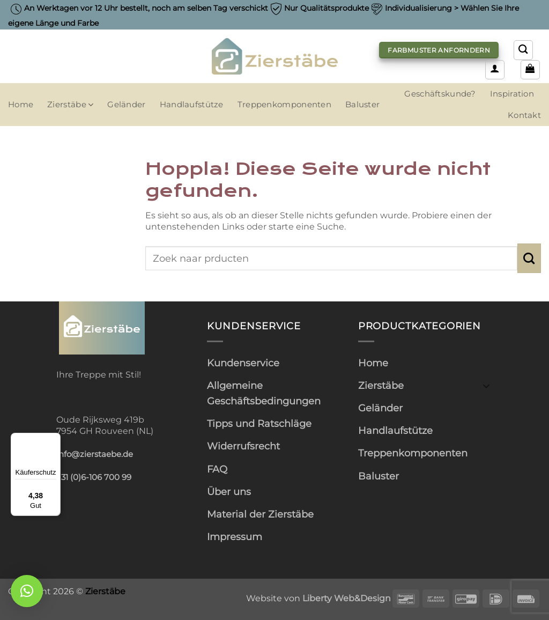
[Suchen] (523, 50)
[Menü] (54, 439)
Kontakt (524, 115)
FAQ (217, 469)
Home (20, 104)
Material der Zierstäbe (260, 514)
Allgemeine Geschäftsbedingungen (264, 393)
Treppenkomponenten (284, 104)
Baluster (362, 104)
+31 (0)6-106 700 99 (93, 477)
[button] (495, 69)
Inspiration (512, 94)
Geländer (126, 104)
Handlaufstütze (192, 104)
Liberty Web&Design (346, 598)
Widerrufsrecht (243, 446)
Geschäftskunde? (440, 94)
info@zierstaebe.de (94, 454)
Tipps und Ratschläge (259, 423)
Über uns (229, 491)
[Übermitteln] (529, 257)
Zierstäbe (70, 105)
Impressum (234, 536)
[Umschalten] (486, 385)
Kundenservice (243, 363)
